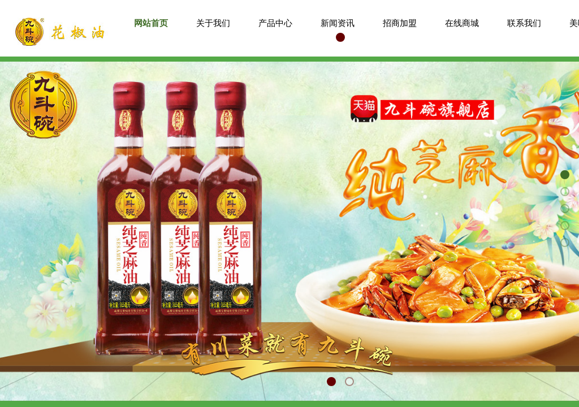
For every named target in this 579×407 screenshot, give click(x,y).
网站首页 (151, 23)
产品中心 (275, 23)
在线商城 (462, 23)
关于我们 (213, 23)
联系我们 (524, 23)
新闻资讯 (338, 23)
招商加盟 (400, 23)
